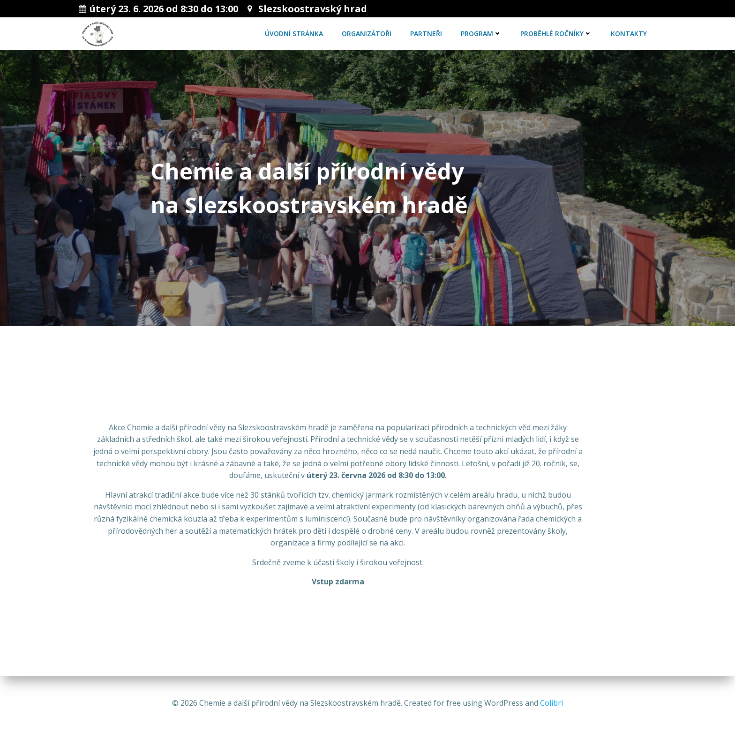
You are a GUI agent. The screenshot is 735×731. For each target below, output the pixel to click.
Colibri (551, 703)
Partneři (426, 33)
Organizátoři (366, 33)
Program (481, 33)
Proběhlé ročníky (556, 33)
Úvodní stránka (294, 33)
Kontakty (629, 33)
